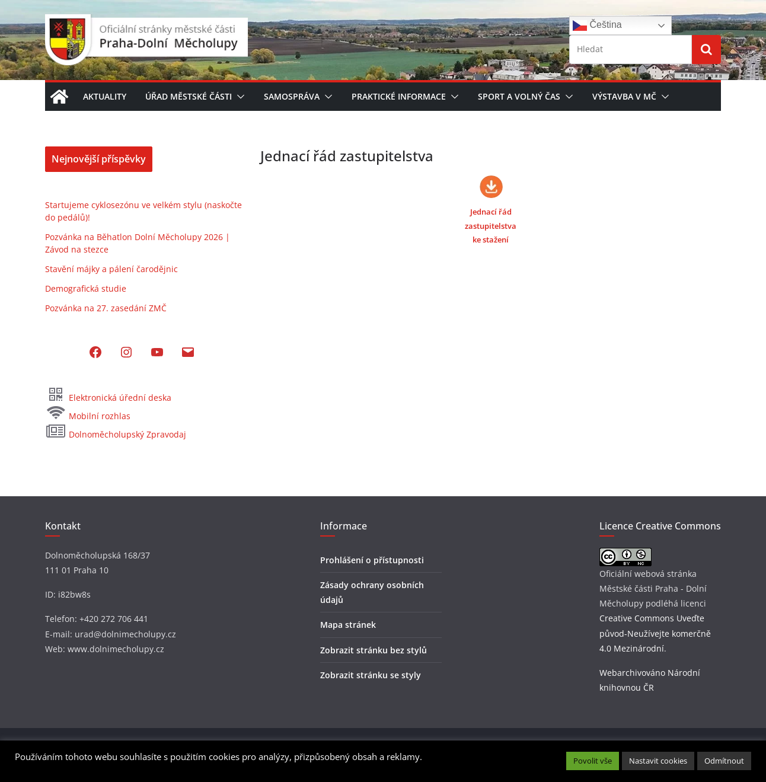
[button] (238, 96)
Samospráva (292, 96)
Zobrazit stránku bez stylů (373, 650)
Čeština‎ (597, 25)
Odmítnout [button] (724, 760)
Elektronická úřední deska (108, 397)
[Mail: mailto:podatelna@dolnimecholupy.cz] (188, 352)
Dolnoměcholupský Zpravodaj (115, 434)
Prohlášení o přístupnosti (372, 560)
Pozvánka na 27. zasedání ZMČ (106, 308)
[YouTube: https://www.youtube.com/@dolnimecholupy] (157, 352)
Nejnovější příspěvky (99, 158)
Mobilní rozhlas (87, 416)
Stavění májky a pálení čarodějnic (111, 269)
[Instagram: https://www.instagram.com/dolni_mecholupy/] (126, 352)
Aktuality (104, 96)
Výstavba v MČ (624, 96)
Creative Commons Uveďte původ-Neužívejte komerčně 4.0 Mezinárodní (655, 632)
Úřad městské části (188, 96)
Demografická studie (85, 288)
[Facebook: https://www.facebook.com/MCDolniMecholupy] (95, 352)
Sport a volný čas (519, 96)
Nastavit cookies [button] (658, 760)
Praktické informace (399, 96)
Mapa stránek (348, 624)
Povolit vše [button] (592, 760)
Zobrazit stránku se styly (370, 675)
